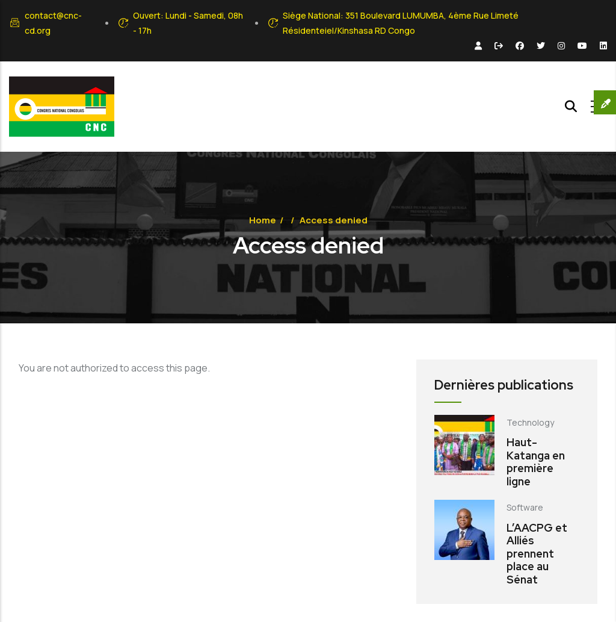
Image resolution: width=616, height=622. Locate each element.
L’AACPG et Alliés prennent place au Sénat (537, 553)
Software (525, 507)
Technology (530, 422)
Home (262, 220)
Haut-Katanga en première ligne (536, 461)
